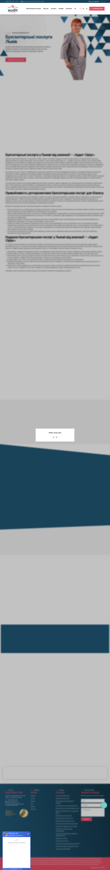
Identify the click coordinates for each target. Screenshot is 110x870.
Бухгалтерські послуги (33, 8)
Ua (80, 8)
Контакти (69, 8)
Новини (61, 8)
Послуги (53, 8)
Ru (83, 8)
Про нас (45, 8)
